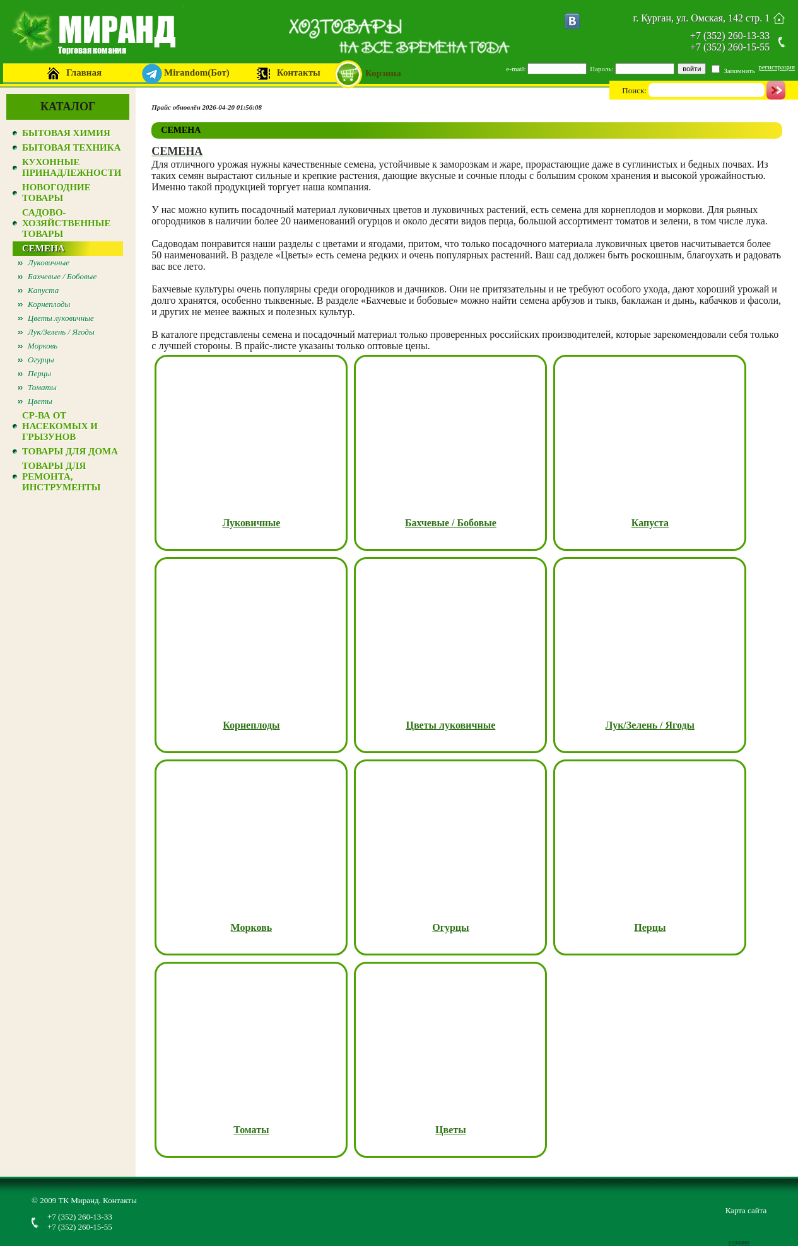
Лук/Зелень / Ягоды (61, 332)
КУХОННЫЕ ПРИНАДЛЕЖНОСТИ (71, 167)
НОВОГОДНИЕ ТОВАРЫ (56, 192)
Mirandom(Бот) (197, 72)
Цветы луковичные (61, 318)
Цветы (40, 401)
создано (739, 1241)
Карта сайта (746, 1210)
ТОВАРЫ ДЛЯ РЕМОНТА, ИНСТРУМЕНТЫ (61, 476)
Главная (84, 72)
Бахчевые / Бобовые (62, 276)
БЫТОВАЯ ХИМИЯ (66, 133)
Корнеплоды (49, 304)
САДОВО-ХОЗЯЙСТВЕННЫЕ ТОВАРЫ (66, 223)
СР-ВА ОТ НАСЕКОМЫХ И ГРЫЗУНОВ (60, 426)
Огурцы (41, 359)
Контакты (298, 72)
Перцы (39, 373)
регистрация (776, 67)
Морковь (42, 345)
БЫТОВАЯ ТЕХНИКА (71, 147)
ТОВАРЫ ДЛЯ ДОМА (70, 451)
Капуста (43, 290)
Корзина (383, 73)
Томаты (42, 387)
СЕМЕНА (43, 248)
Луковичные (48, 262)
